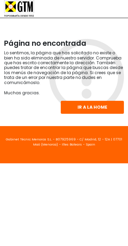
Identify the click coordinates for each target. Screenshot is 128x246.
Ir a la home (92, 107)
